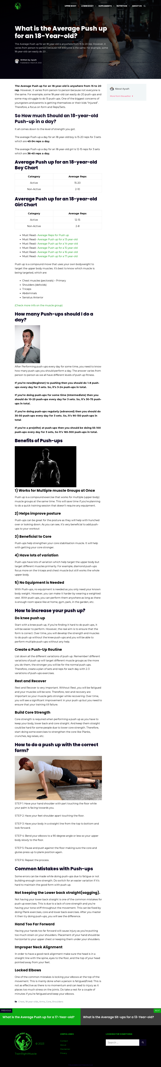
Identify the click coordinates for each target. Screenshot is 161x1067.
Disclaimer (65, 1049)
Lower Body (89, 6)
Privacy (63, 1053)
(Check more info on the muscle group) (39, 305)
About (63, 1045)
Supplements (107, 6)
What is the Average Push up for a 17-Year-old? (38, 1017)
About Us (137, 6)
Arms (42, 1001)
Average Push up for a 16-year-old (57, 252)
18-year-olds (31, 1001)
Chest (21, 1001)
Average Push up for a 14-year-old (57, 243)
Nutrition (124, 6)
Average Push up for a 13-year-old (57, 239)
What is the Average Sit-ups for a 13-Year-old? (118, 1017)
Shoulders (57, 1001)
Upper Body (72, 6)
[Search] (142, 1042)
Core (48, 1001)
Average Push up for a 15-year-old (57, 247)
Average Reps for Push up (53, 235)
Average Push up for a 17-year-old (57, 256)
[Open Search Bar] (144, 6)
